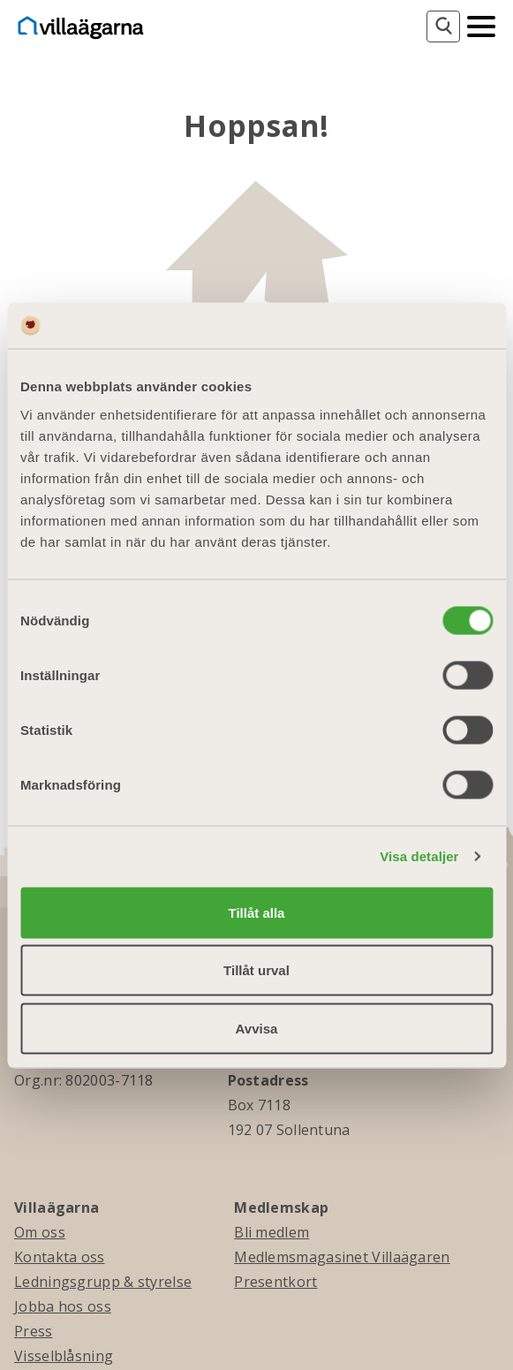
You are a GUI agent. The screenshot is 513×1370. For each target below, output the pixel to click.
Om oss (39, 1232)
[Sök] (443, 26)
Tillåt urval (256, 970)
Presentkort (275, 1281)
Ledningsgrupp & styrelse (103, 1281)
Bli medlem (271, 1232)
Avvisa (257, 1027)
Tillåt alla (257, 912)
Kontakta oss (59, 1257)
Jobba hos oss (62, 1306)
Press (33, 1331)
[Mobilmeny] (481, 24)
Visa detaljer (419, 856)
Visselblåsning (63, 1356)
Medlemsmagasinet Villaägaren (341, 1257)
